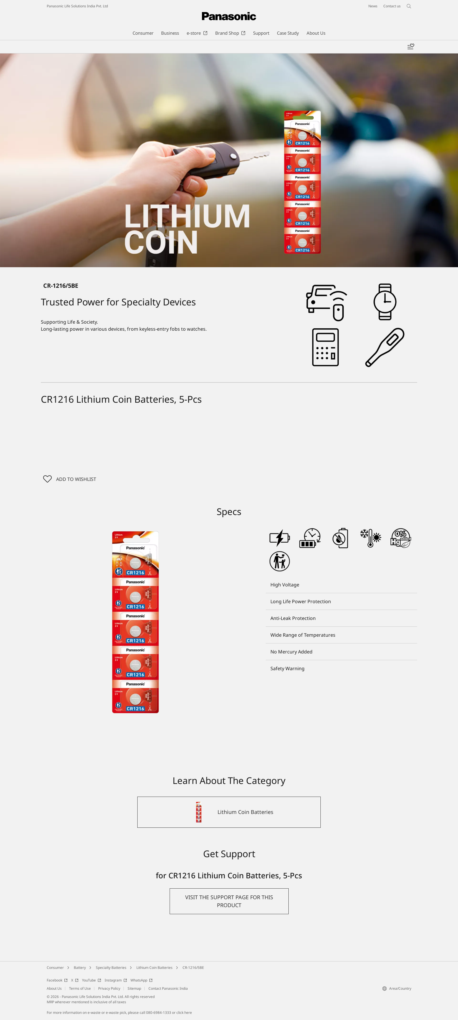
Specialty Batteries (111, 968)
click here (184, 1013)
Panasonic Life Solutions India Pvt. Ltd (77, 6)
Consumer (55, 968)
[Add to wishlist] (410, 46)
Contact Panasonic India (168, 989)
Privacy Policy (109, 989)
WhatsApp (142, 981)
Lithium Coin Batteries (154, 968)
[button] (229, 902)
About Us (54, 989)
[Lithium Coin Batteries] (229, 812)
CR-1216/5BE (193, 968)
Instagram (116, 981)
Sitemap (134, 989)
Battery (80, 968)
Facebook (57, 981)
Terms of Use (80, 989)
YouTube (91, 981)
